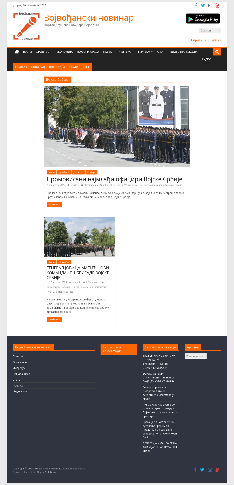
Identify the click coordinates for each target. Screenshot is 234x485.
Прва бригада (65, 291)
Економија (65, 51)
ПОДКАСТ (19, 385)
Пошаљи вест (21, 374)
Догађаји (64, 172)
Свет (86, 67)
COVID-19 (21, 67)
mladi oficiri (109, 185)
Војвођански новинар (89, 17)
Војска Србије (146, 185)
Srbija (120, 185)
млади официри (164, 185)
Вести (27, 51)
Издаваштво (21, 391)
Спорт (161, 51)
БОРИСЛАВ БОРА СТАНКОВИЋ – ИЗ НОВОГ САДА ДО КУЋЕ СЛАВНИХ (159, 377)
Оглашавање (21, 362)
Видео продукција (183, 51)
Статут (17, 379)
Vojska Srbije (130, 185)
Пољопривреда (88, 51)
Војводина (57, 67)
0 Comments (89, 185)
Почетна (18, 356)
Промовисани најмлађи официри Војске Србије (114, 179)
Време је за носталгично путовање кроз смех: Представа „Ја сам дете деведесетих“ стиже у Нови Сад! (160, 429)
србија (178, 185)
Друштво (43, 51)
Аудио (206, 59)
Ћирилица (199, 40)
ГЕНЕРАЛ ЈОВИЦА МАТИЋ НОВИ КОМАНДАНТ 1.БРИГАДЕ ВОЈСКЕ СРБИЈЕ (78, 272)
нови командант (98, 287)
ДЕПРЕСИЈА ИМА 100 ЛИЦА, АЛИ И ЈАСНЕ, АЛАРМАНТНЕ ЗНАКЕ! (160, 447)
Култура (125, 51)
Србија (73, 67)
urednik (75, 185)
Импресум (19, 368)
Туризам (144, 51)
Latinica (216, 40)
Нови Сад (38, 67)
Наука (107, 51)
